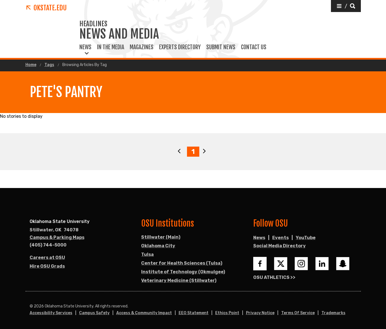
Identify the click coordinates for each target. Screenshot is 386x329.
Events (280, 237)
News (85, 47)
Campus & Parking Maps (57, 237)
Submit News (220, 47)
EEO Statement (194, 313)
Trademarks (333, 313)
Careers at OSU (47, 257)
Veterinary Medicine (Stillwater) (178, 280)
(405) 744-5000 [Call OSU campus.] (48, 245)
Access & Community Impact (144, 313)
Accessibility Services (51, 313)
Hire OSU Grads (47, 266)
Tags (49, 65)
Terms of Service (298, 313)
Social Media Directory (279, 245)
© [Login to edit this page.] (31, 306)
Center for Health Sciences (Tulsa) (181, 263)
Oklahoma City (158, 245)
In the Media (110, 47)
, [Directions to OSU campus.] (54, 230)
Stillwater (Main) (160, 237)
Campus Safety (94, 313)
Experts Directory (180, 47)
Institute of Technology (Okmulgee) (183, 271)
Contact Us (253, 47)
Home (30, 65)
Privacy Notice (260, 313)
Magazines (141, 47)
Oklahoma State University (59, 221)
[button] (346, 6)
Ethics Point (227, 313)
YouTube (306, 237)
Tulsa (147, 254)
